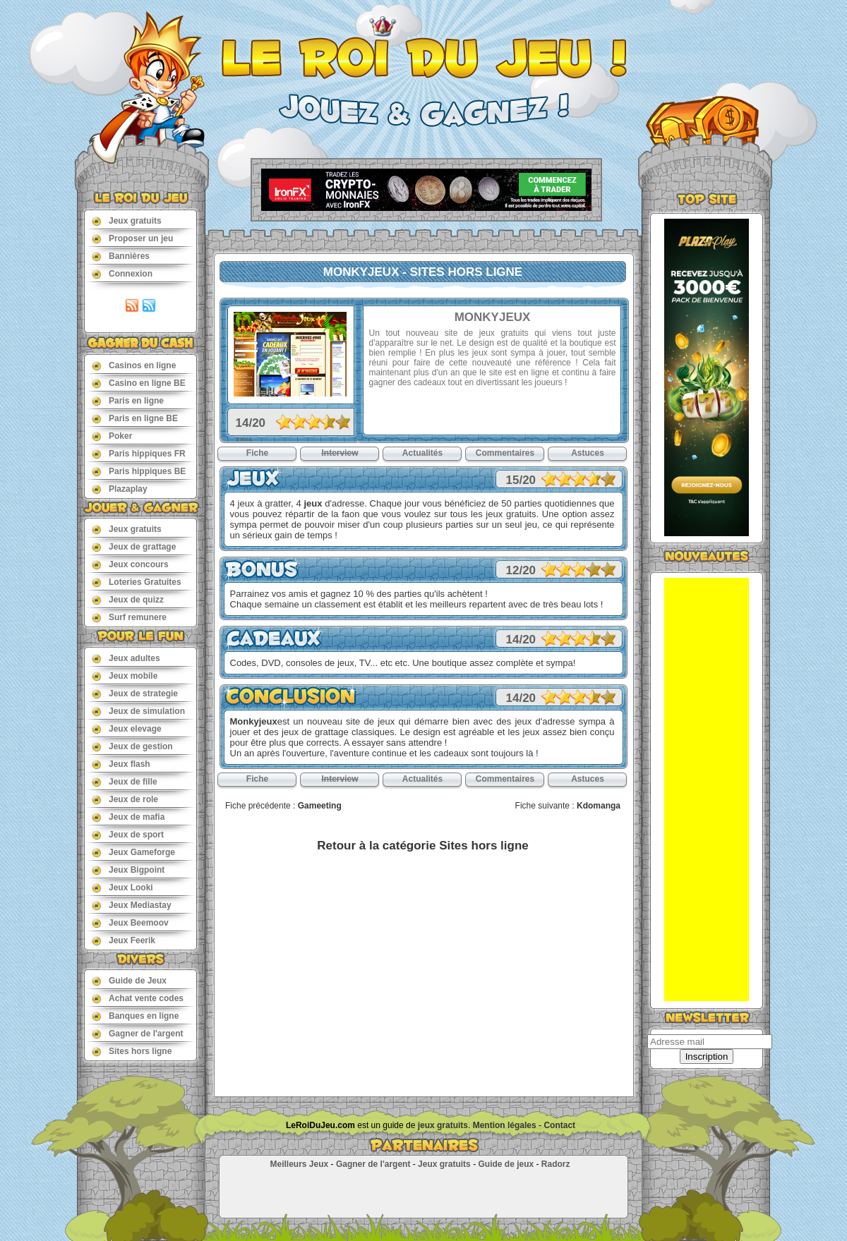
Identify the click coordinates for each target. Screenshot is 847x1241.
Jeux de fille (124, 781)
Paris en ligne (128, 400)
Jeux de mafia (128, 816)
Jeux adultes (126, 658)
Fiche (257, 453)
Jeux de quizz (128, 599)
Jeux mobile (124, 675)
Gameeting (320, 806)
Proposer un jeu (132, 238)
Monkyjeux (253, 721)
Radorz (555, 1164)
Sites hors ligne (132, 1051)
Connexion (122, 273)
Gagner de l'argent (138, 1033)
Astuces (587, 453)
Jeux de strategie (135, 693)
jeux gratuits (443, 1125)
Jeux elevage (127, 728)
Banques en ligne (135, 1015)
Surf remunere (129, 617)
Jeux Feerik (123, 940)
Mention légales (504, 1125)
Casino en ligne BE (139, 382)
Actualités (422, 453)
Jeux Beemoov (130, 922)
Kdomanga (598, 806)
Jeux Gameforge (133, 852)
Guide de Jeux (129, 980)
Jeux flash (121, 763)
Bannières (121, 255)
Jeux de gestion (132, 746)
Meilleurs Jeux (299, 1164)
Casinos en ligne (134, 365)
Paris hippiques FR (139, 453)
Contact (559, 1125)
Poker (112, 435)
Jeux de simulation (138, 711)
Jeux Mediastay (132, 905)
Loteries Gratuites (136, 581)
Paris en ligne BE (135, 418)
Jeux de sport (128, 834)
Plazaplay (120, 488)
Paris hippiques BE (139, 471)
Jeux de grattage (134, 546)
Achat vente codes (138, 998)
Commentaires (505, 453)
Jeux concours (130, 564)
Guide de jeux (506, 1164)
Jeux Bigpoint (128, 869)
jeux (313, 503)
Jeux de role (125, 799)
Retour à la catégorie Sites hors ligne (422, 845)
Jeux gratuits (127, 220)
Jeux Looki (122, 887)
